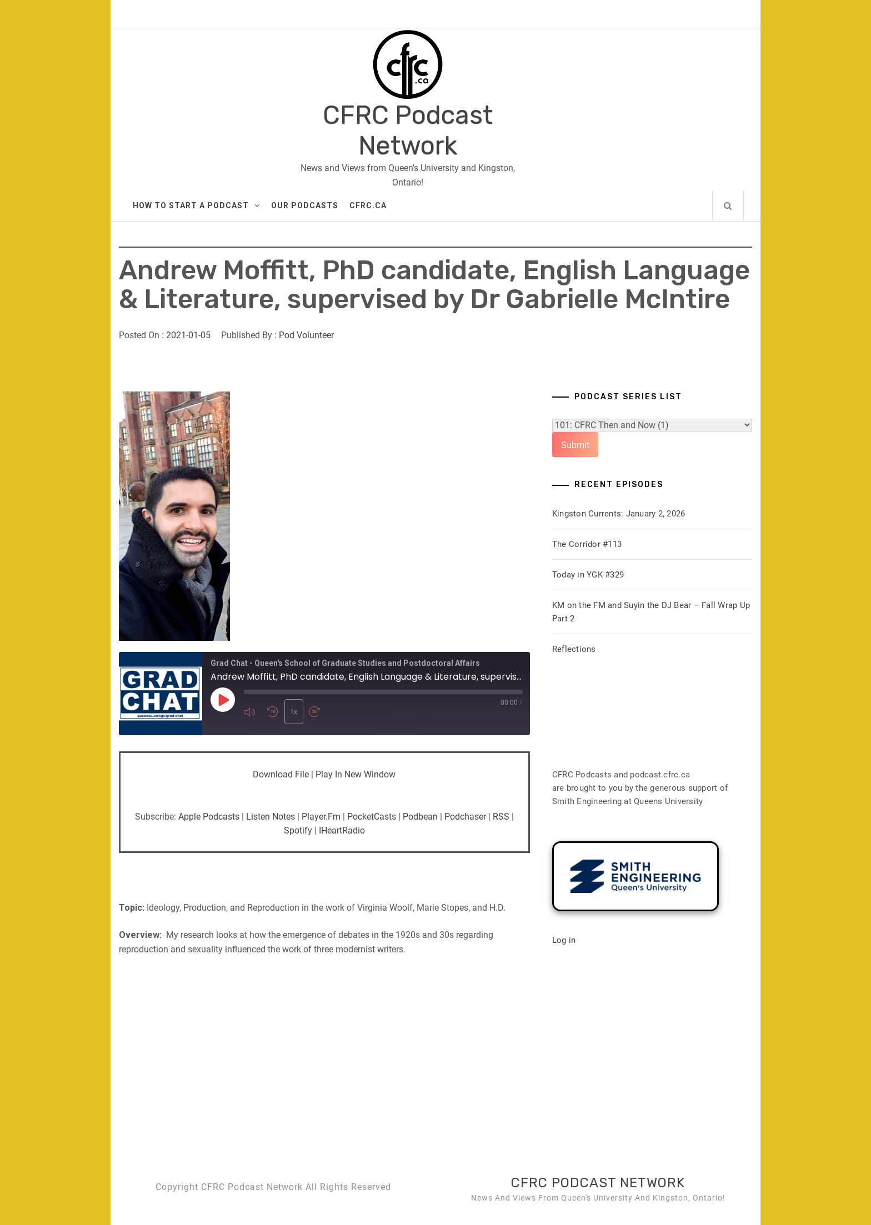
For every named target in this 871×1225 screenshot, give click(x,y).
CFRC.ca (368, 205)
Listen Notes (270, 816)
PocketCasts (371, 816)
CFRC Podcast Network (408, 130)
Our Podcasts (304, 205)
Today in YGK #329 (588, 575)
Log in (564, 940)
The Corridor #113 (587, 544)
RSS (501, 816)
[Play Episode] (223, 699)
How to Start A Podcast (196, 205)
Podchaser (465, 816)
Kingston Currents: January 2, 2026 (618, 514)
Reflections (574, 649)
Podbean (420, 816)
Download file (281, 774)
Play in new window (356, 774)
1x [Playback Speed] (293, 712)
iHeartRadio (342, 830)
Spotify (298, 830)
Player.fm (321, 816)
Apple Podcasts (208, 816)
